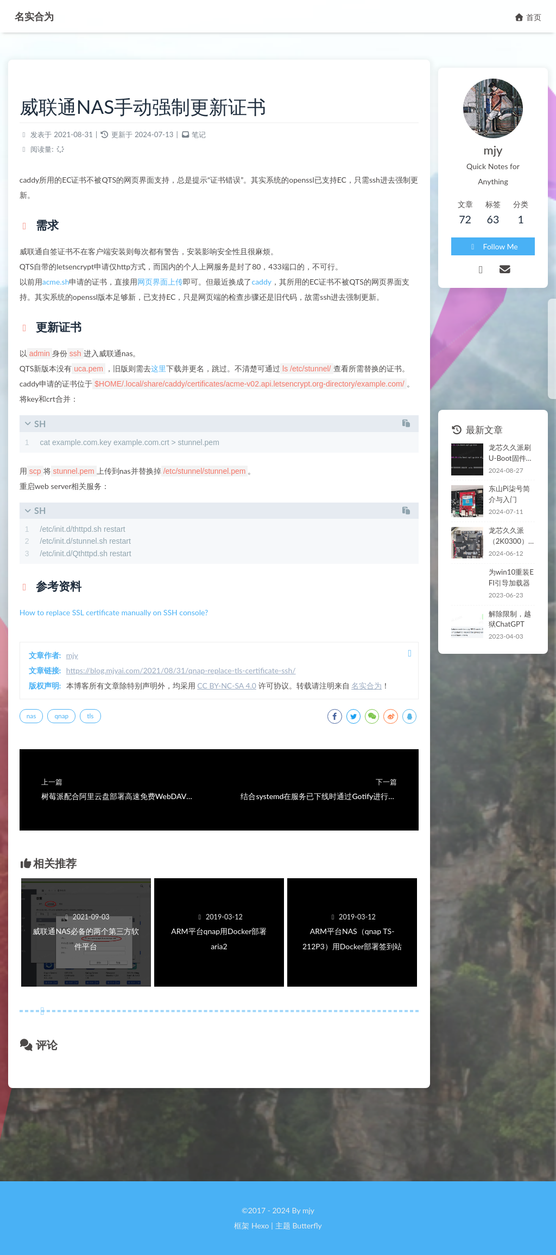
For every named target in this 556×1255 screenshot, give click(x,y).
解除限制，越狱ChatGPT (498, 596)
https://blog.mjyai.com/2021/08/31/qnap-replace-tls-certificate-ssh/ (191, 721)
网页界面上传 (171, 287)
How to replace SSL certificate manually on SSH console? (124, 663)
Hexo (260, 1225)
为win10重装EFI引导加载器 (498, 554)
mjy (83, 706)
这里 (168, 389)
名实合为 (39, 15)
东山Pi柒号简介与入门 (497, 471)
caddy (272, 287)
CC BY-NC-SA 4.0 (237, 736)
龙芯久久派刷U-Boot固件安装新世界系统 (499, 429)
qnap (72, 782)
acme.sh (66, 287)
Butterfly (306, 1225)
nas (42, 782)
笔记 (210, 140)
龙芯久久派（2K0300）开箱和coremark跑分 (498, 513)
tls (101, 782)
